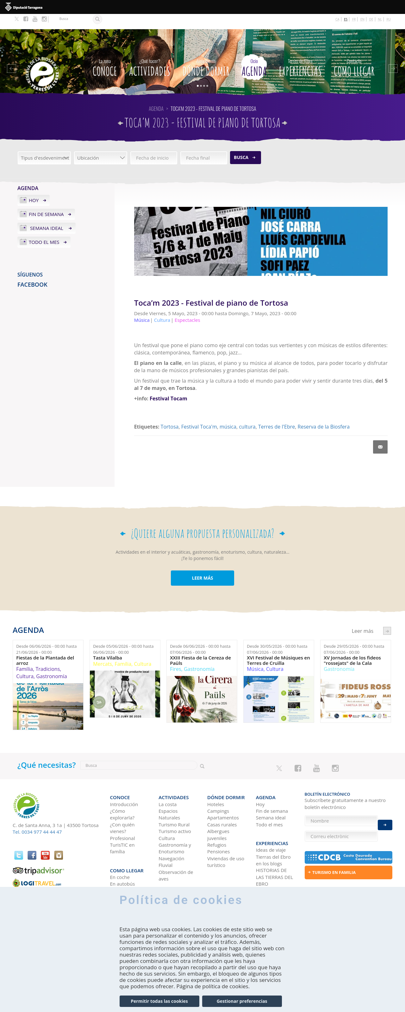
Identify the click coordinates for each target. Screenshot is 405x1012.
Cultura (25, 661)
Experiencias (300, 50)
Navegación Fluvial (171, 842)
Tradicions (47, 653)
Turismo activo (175, 812)
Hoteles (215, 785)
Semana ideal (47, 213)
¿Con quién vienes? (122, 808)
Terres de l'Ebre (276, 411)
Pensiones (218, 832)
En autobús (122, 861)
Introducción (124, 785)
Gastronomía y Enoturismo (175, 829)
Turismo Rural (174, 805)
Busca (241, 142)
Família (24, 653)
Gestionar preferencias (242, 1001)
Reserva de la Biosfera (324, 411)
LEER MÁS (202, 563)
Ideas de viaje (271, 827)
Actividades (149, 50)
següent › (387, 616)
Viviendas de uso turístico (225, 842)
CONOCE (105, 50)
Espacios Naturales (169, 795)
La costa (168, 785)
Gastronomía (51, 661)
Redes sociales (272, 867)
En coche (120, 854)
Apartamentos (223, 798)
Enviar (385, 821)
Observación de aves (176, 856)
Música (255, 653)
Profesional (122, 819)
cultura (247, 411)
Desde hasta (46, 634)
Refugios (216, 826)
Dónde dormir (206, 50)
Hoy (34, 185)
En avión (119, 867)
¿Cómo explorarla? (122, 795)
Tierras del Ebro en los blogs (273, 837)
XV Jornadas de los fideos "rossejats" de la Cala (352, 645)
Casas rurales (222, 805)
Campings (218, 792)
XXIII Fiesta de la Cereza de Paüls (200, 645)
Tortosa (170, 411)
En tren (118, 874)
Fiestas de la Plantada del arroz (45, 645)
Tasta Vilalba (107, 642)
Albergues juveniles (218, 815)
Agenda (254, 50)
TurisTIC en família (122, 829)
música (228, 411)
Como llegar (354, 50)
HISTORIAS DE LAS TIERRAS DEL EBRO (274, 854)
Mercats (102, 648)
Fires (175, 653)
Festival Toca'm (199, 411)
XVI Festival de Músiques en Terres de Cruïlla (278, 645)
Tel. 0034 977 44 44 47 (37, 816)
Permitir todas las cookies (159, 1001)
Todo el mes (44, 227)
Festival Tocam (168, 383)
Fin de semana (46, 199)
